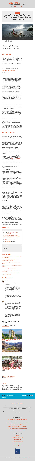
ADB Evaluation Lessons (17, 441)
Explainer (17, 12)
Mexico (4, 376)
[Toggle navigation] (3, 9)
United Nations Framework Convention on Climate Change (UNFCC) (11, 245)
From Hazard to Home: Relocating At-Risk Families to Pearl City (11, 340)
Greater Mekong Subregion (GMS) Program (17, 424)
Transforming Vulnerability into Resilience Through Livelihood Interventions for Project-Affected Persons (11, 368)
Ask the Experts (7, 278)
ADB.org (17, 435)
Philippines (7, 376)
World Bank (5, 248)
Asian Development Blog (17, 437)
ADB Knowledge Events (19, 6)
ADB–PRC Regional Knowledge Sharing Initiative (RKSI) (17, 419)
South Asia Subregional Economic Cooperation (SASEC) (17, 428)
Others (4, 250)
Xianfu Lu (7, 280)
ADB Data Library (17, 439)
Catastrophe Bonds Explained (11, 268)
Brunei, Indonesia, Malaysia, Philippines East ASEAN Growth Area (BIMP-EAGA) (18, 421)
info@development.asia (26, 457)
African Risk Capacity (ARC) (7, 230)
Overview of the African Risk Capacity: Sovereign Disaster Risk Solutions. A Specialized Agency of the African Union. (11, 236)
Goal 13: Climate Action (9, 377)
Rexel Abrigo (7, 300)
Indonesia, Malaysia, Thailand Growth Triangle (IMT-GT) (17, 426)
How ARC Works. (8, 241)
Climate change (12, 376)
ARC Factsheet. (7, 239)
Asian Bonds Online (17, 443)
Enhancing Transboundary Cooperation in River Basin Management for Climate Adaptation (11, 353)
